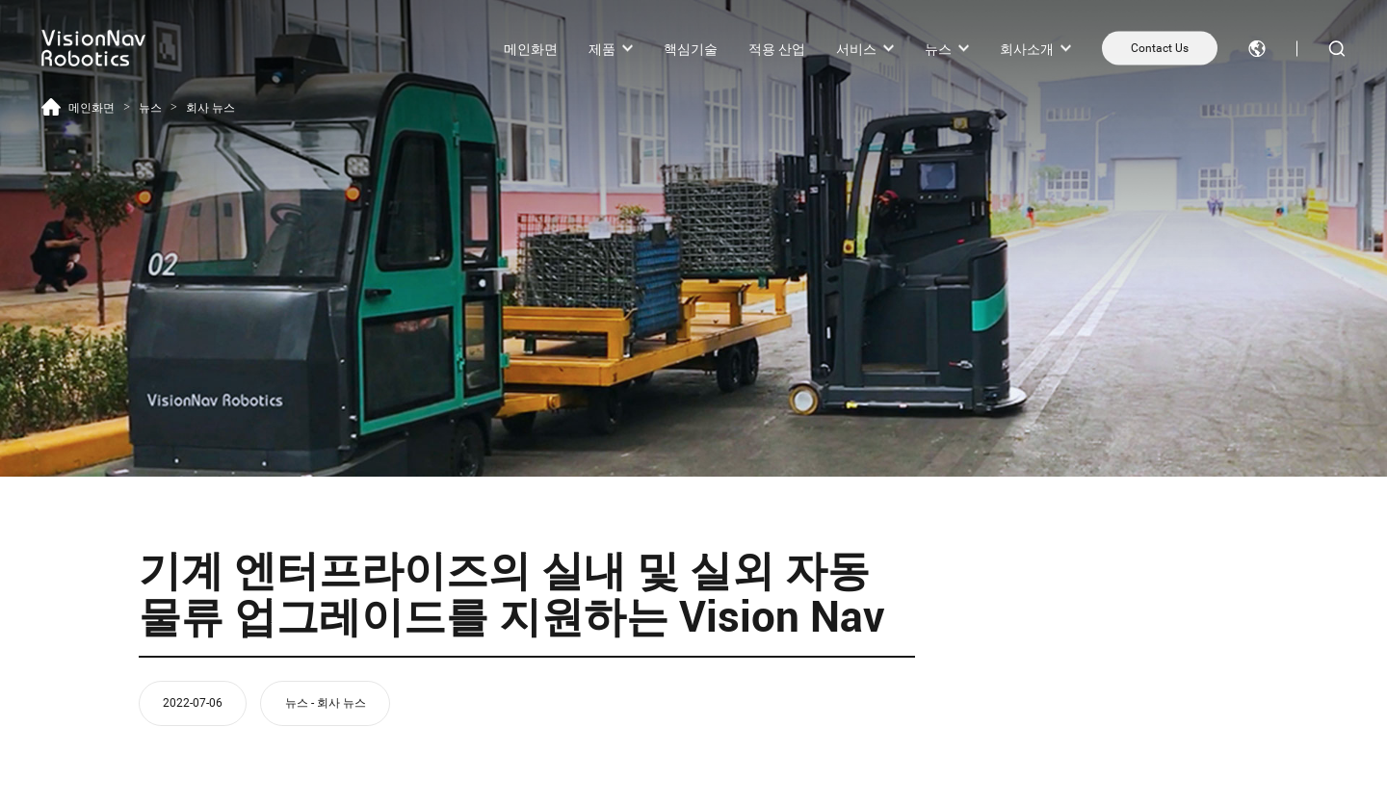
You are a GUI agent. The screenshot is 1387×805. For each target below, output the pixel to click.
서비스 (856, 48)
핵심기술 (691, 48)
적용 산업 (776, 48)
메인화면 (531, 48)
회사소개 (1027, 48)
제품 (602, 48)
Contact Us (1160, 48)
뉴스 (938, 48)
